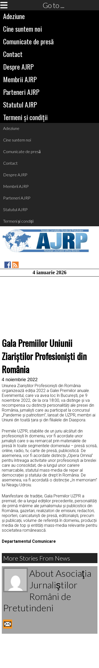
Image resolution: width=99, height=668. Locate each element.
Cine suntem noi (22, 29)
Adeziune (14, 16)
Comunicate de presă (28, 41)
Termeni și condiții (25, 117)
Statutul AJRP (20, 104)
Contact (12, 54)
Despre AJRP (18, 67)
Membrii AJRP (20, 79)
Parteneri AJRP (21, 92)
